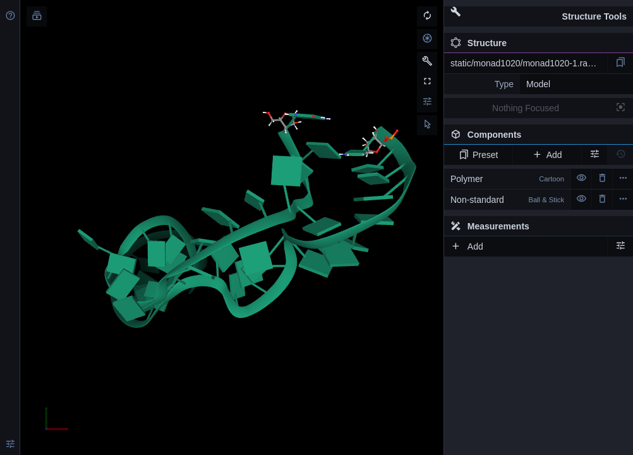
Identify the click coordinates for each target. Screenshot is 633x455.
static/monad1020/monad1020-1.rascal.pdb (528, 63)
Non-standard (507, 200)
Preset (478, 155)
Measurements (489, 226)
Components (538, 137)
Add (547, 155)
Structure (478, 43)
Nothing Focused (525, 108)
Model (538, 84)
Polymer (507, 179)
